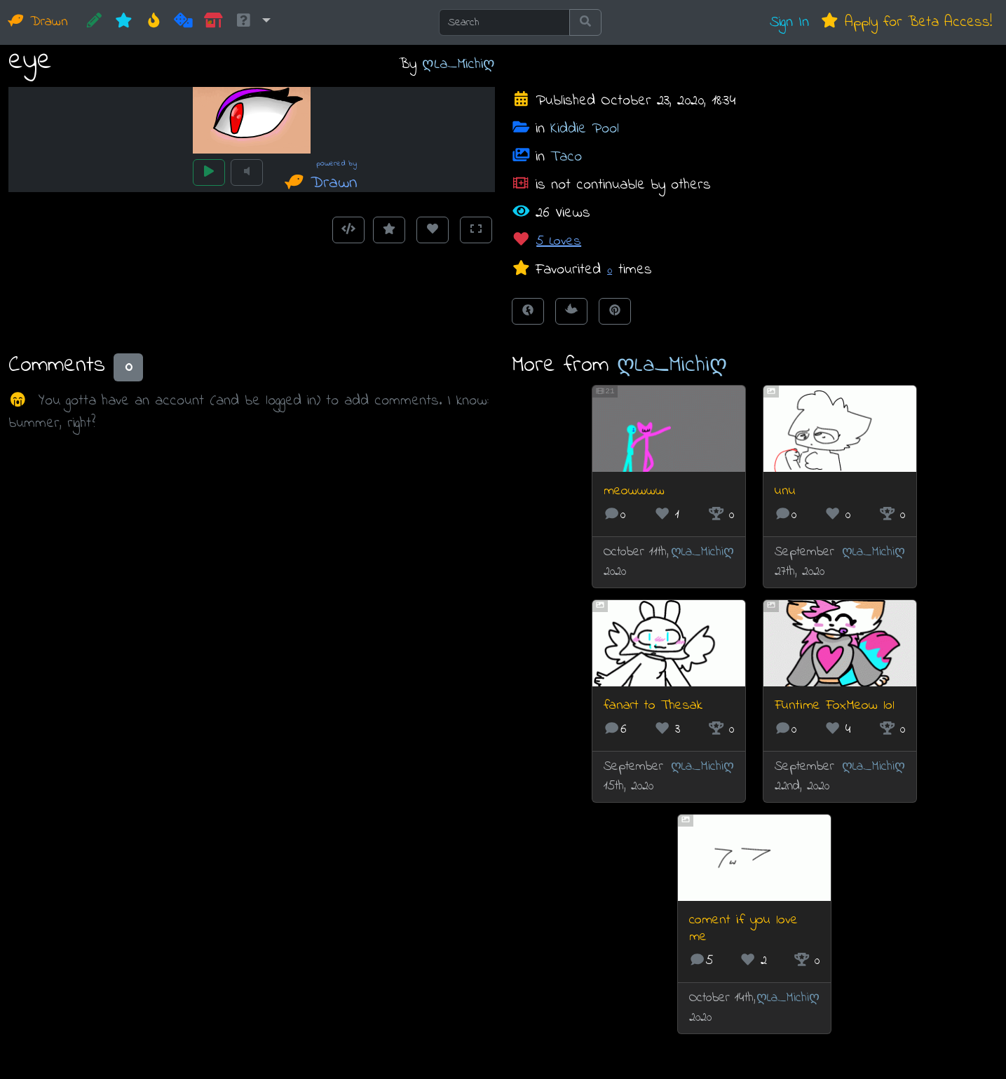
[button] (252, 22)
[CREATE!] (94, 22)
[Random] (183, 22)
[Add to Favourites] (389, 230)
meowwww (634, 491)
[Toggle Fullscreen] (476, 230)
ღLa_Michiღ (458, 64)
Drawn (38, 22)
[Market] (213, 22)
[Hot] (154, 22)
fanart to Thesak (653, 705)
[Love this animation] (432, 230)
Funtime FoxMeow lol (835, 705)
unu (785, 491)
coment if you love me (743, 928)
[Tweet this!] (571, 311)
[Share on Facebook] (528, 311)
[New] (124, 22)
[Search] (504, 22)
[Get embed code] (348, 230)
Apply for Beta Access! (906, 22)
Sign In (789, 22)
